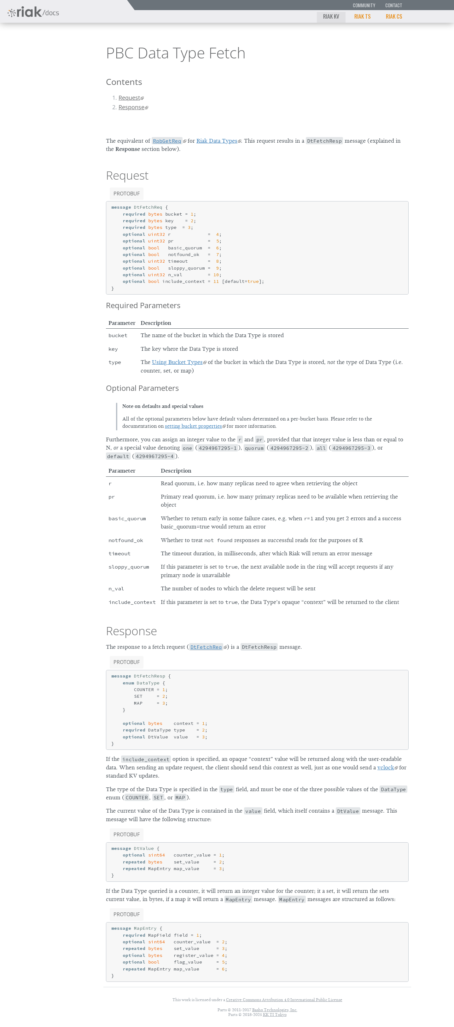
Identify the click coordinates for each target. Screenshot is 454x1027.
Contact (393, 5)
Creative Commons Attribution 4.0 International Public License (284, 999)
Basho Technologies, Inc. (274, 1009)
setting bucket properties (193, 426)
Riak (27, 51)
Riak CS (394, 16)
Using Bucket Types (177, 362)
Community (364, 5)
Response (131, 107)
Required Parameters (143, 305)
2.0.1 (64, 52)
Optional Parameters (142, 388)
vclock (385, 767)
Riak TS (362, 16)
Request (129, 97)
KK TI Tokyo (275, 1014)
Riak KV (331, 16)
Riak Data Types (216, 141)
